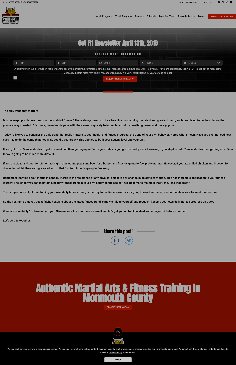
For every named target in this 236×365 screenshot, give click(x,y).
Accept (118, 360)
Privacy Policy (115, 352)
